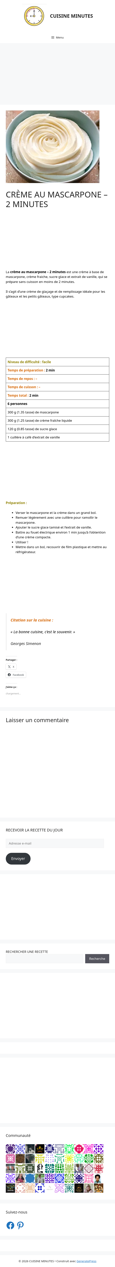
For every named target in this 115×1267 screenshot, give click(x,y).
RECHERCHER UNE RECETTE (27, 951)
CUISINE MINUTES (71, 16)
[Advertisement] (57, 72)
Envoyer (18, 858)
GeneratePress (86, 1261)
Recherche (97, 958)
